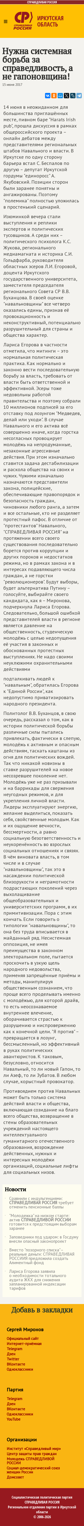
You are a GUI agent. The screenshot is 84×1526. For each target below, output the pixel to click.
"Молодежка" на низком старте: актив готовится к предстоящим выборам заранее (41, 1222)
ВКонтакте (16, 1364)
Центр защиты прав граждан (31, 1454)
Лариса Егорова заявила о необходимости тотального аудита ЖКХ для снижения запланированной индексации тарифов (35, 1280)
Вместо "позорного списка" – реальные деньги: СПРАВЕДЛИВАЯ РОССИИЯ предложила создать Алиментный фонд (39, 1256)
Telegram (14, 1349)
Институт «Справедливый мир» (34, 1449)
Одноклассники (20, 1369)
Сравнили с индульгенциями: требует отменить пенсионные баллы (39, 1203)
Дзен (11, 1354)
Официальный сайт (23, 1339)
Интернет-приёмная (24, 1344)
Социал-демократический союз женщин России (33, 1470)
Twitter (13, 1359)
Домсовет (15, 1477)
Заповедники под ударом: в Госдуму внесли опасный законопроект (41, 1239)
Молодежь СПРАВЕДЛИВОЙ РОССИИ (30, 1461)
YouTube (13, 1419)
